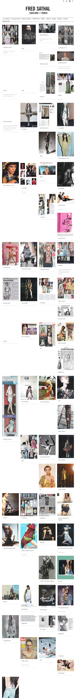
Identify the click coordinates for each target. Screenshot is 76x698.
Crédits (27, 694)
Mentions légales (20, 694)
